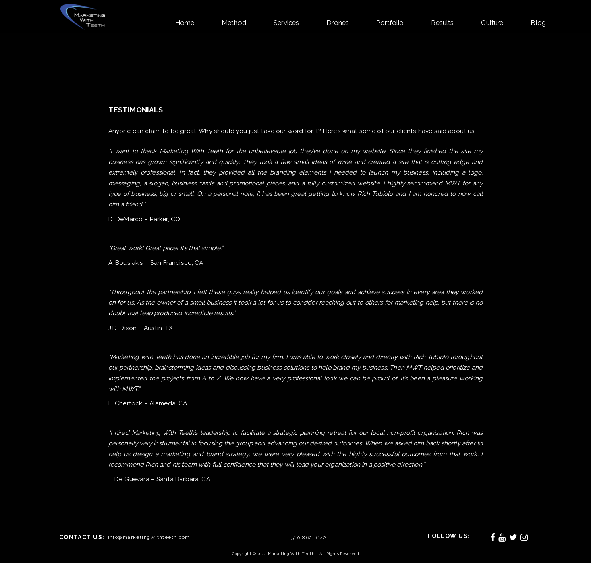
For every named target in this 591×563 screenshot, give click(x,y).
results (442, 23)
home (185, 23)
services (286, 23)
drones (337, 23)
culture (492, 23)
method (234, 23)
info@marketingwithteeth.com (149, 537)
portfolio (390, 23)
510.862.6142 (309, 537)
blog (538, 23)
